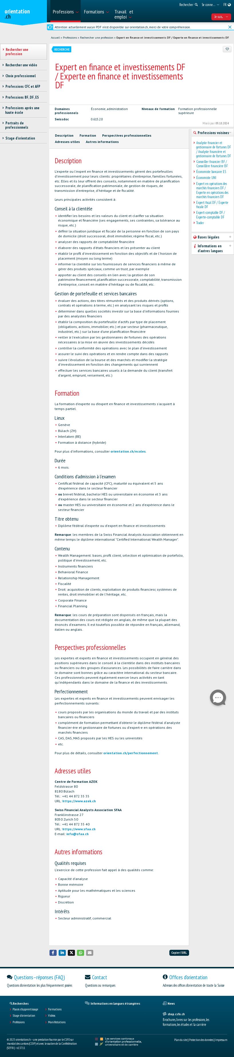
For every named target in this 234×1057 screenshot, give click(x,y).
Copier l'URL (179, 953)
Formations (55, 1009)
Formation (88, 135)
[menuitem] (65, 11)
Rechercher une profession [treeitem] (16, 51)
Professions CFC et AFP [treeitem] (22, 86)
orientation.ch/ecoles (128, 451)
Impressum (221, 1040)
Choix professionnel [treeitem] (20, 75)
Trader (200, 223)
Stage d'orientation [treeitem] (20, 138)
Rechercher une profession (96, 37)
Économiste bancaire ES (211, 172)
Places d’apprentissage (25, 1009)
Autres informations (102, 142)
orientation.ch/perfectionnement (130, 753)
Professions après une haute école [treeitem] (22, 110)
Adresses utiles (67, 142)
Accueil (55, 37)
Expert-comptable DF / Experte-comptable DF (210, 214)
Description (64, 135)
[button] (53, 953)
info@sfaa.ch (77, 834)
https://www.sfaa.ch (79, 829)
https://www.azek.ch (79, 801)
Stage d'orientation (24, 1016)
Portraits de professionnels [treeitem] (16, 125)
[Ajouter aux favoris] (227, 49)
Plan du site (180, 1040)
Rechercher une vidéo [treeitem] (21, 65)
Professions (70, 37)
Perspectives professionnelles (126, 135)
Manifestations (57, 1022)
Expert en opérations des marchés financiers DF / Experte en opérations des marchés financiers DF (212, 190)
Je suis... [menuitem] (221, 16)
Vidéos (51, 1016)
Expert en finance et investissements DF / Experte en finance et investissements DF (172, 37)
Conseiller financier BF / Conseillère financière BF (212, 164)
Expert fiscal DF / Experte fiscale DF (212, 204)
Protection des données (201, 1040)
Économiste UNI (206, 178)
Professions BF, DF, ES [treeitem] (22, 97)
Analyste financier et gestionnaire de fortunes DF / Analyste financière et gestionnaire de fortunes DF (213, 149)
